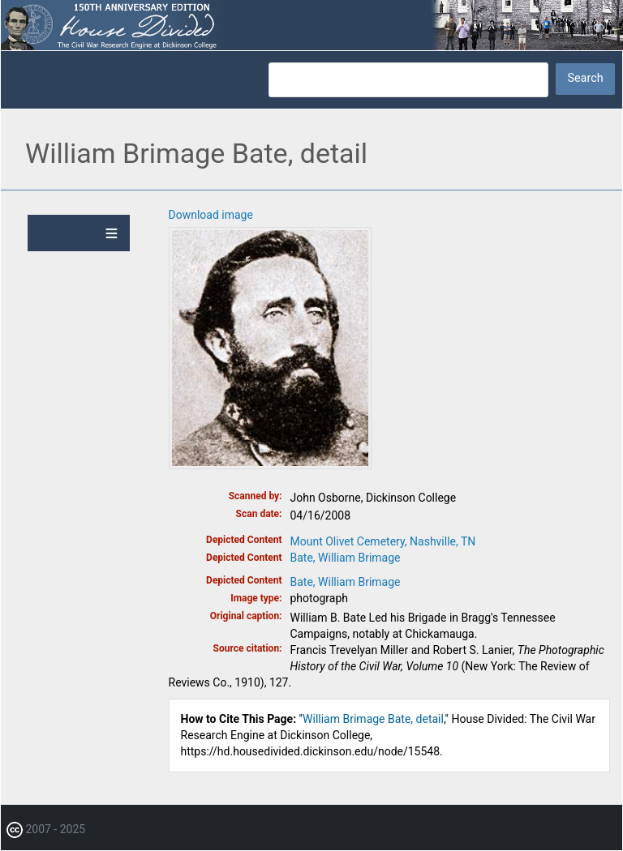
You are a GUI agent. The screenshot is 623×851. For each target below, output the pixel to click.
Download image (211, 214)
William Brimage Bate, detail (373, 718)
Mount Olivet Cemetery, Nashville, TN (383, 541)
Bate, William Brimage (345, 557)
